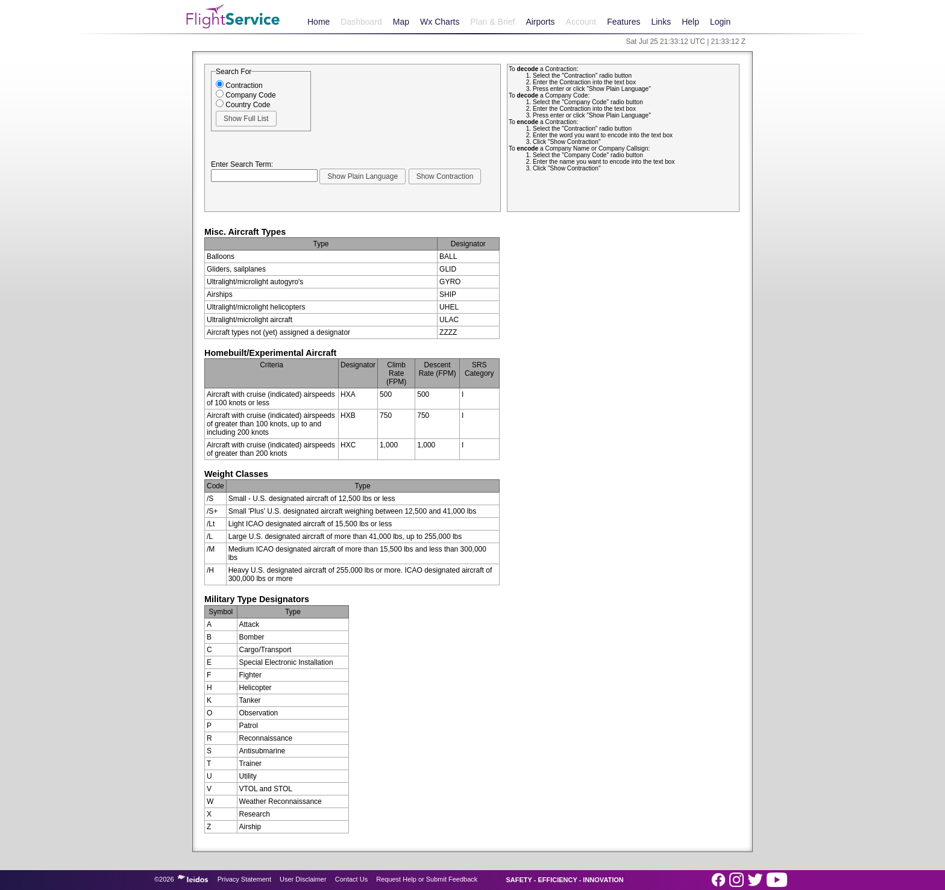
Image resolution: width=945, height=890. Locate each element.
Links (661, 21)
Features (623, 21)
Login (720, 21)
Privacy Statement (244, 879)
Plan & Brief (492, 21)
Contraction (239, 85)
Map (401, 21)
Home (318, 21)
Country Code (243, 105)
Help (690, 21)
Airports (540, 21)
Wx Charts (439, 21)
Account (581, 21)
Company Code (246, 95)
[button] (246, 118)
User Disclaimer (303, 879)
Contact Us (351, 879)
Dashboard (361, 21)
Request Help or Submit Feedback (426, 879)
